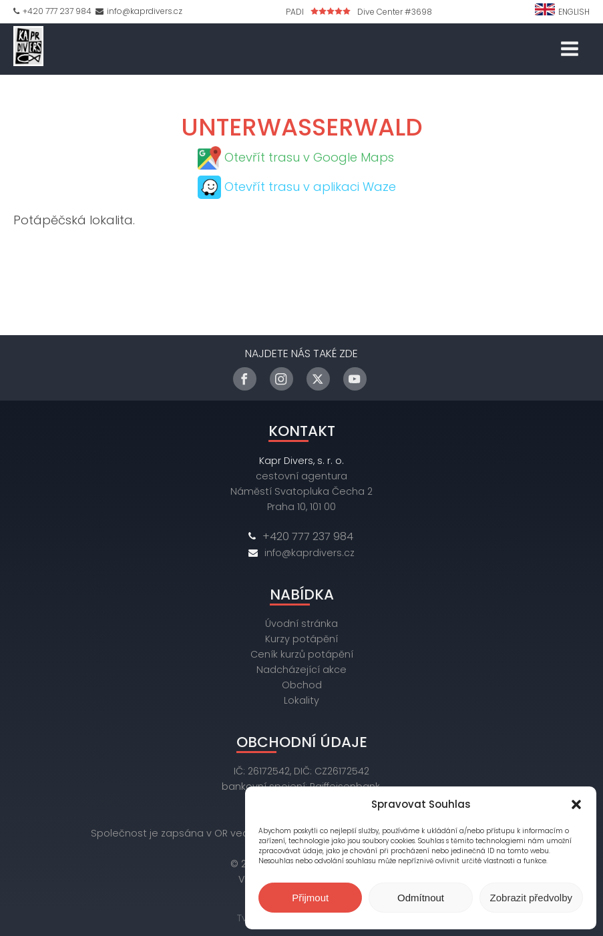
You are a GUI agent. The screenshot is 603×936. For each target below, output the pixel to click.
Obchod (302, 685)
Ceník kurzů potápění (301, 654)
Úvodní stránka (301, 623)
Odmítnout (420, 897)
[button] (576, 804)
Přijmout (310, 897)
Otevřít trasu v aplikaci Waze (310, 186)
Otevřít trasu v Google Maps (309, 157)
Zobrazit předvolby (531, 897)
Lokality (301, 700)
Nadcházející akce (301, 669)
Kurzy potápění (301, 639)
